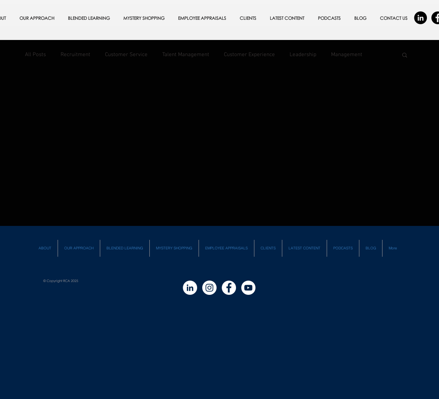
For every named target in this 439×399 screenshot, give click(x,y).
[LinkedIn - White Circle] (190, 288)
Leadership (303, 54)
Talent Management (185, 54)
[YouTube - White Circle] (248, 288)
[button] (404, 55)
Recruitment (75, 54)
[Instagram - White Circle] (209, 288)
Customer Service (126, 54)
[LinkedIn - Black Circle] (420, 17)
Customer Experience (249, 54)
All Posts (35, 54)
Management (346, 54)
